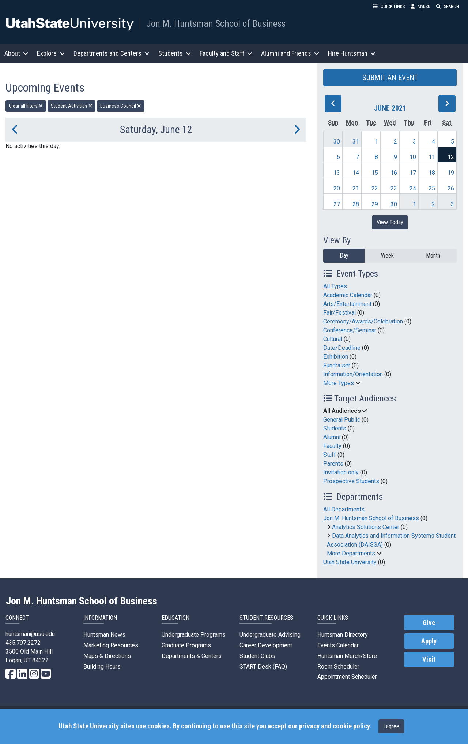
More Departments (351, 553)
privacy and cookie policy (334, 726)
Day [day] (344, 255)
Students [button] (174, 53)
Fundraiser (336, 365)
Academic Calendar (347, 295)
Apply (429, 641)
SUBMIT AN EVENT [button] (390, 77)
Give (429, 623)
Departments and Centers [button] (111, 53)
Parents (333, 463)
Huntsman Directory (342, 634)
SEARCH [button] (447, 6)
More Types (338, 383)
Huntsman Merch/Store (347, 655)
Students (334, 428)
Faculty (332, 446)
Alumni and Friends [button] (290, 53)
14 (355, 172)
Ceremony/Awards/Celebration (363, 321)
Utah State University (350, 562)
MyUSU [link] (420, 6)
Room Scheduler (338, 666)
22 (374, 188)
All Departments (344, 509)
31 (355, 141)
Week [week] (387, 255)
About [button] (16, 53)
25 (432, 188)
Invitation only (341, 472)
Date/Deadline (342, 347)
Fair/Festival (339, 312)
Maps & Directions (107, 655)
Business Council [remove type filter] (120, 106)
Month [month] (433, 255)
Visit (429, 659)
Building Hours (102, 666)
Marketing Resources (110, 645)
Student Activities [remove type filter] (72, 106)
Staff (329, 454)
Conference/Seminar (349, 330)
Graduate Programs (186, 645)
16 (393, 172)
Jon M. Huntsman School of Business (216, 23)
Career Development (265, 645)
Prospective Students (351, 481)
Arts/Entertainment (347, 303)
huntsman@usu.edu (30, 633)
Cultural (332, 339)
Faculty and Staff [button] (226, 53)
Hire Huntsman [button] (351, 53)
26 (451, 188)
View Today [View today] (390, 222)
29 (374, 204)
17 (413, 172)
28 (355, 204)
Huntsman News (104, 634)
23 (393, 188)
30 (336, 141)
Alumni (331, 437)
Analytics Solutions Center (365, 526)
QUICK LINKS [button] (389, 6)
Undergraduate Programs (194, 634)
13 (336, 172)
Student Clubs (257, 655)
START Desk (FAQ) (263, 666)
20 (336, 188)
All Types (335, 286)
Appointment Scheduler (347, 676)
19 (451, 172)
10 (413, 156)
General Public (341, 419)
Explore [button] (51, 53)
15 (374, 172)
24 (413, 188)
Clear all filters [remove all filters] (26, 106)
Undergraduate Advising (270, 634)
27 (336, 204)
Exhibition (335, 356)
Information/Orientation (353, 374)
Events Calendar (338, 645)
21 (355, 188)
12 (451, 156)
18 (432, 172)
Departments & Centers (192, 655)
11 (432, 156)
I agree (391, 726)
